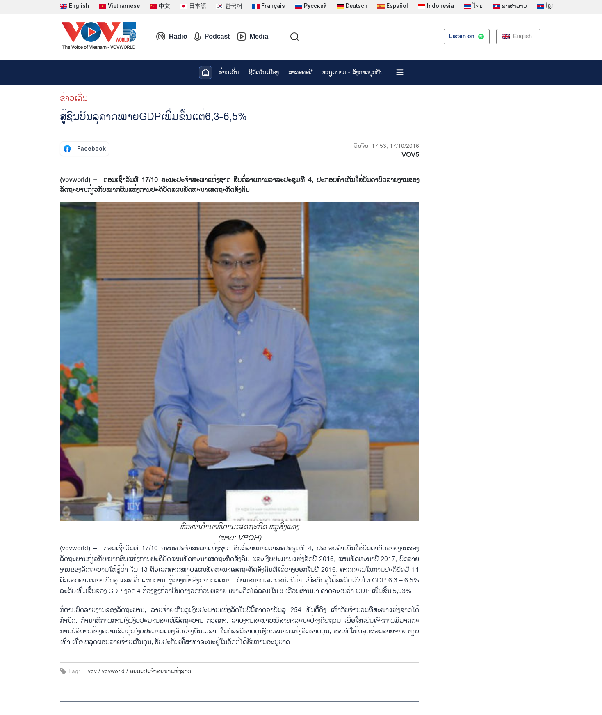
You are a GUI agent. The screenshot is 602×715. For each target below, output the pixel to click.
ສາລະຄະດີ (300, 72)
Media (252, 36)
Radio (171, 36)
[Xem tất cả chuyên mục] (399, 72)
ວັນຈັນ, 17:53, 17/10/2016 (386, 146)
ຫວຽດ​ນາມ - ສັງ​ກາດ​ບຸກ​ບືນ (352, 72)
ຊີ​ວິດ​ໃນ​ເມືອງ (263, 72)
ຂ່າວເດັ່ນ (229, 72)
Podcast (212, 36)
